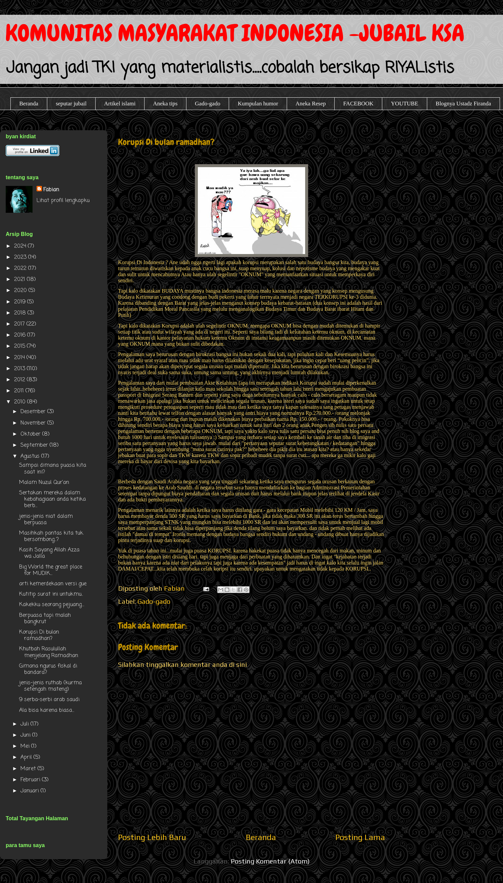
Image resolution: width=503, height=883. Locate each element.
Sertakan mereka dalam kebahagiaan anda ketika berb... (52, 499)
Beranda (29, 103)
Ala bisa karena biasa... (46, 710)
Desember (33, 412)
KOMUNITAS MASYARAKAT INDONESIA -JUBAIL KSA (234, 33)
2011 (19, 391)
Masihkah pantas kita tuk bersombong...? (51, 536)
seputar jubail (71, 103)
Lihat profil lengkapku (63, 201)
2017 (20, 324)
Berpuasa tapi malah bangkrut (45, 618)
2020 (21, 291)
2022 (21, 268)
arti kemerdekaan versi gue (53, 584)
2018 (20, 313)
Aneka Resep (310, 103)
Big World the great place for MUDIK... (50, 570)
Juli (25, 724)
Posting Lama (360, 837)
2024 (21, 246)
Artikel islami (119, 103)
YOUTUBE (404, 103)
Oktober (31, 434)
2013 (20, 369)
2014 (20, 358)
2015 (20, 346)
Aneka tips (165, 103)
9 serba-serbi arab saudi (49, 700)
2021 (20, 280)
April (27, 757)
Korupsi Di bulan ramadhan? (39, 635)
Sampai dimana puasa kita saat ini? (52, 468)
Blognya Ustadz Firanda (463, 103)
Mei (25, 746)
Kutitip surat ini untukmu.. (51, 594)
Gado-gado (207, 103)
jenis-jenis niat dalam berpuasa (46, 519)
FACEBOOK (358, 103)
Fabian (51, 190)
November (33, 423)
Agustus (30, 456)
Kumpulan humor (258, 103)
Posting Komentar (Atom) (270, 861)
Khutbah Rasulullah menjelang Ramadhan (48, 652)
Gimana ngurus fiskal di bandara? (48, 669)
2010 (20, 402)
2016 (20, 335)
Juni (26, 735)
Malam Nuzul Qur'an (44, 483)
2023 (21, 257)
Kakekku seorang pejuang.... (51, 605)
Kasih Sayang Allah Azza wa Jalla (49, 553)
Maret (29, 769)
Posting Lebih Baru (152, 837)
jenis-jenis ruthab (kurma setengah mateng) (50, 686)
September (35, 445)
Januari (30, 791)
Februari (31, 780)
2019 (20, 302)
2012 (20, 380)
